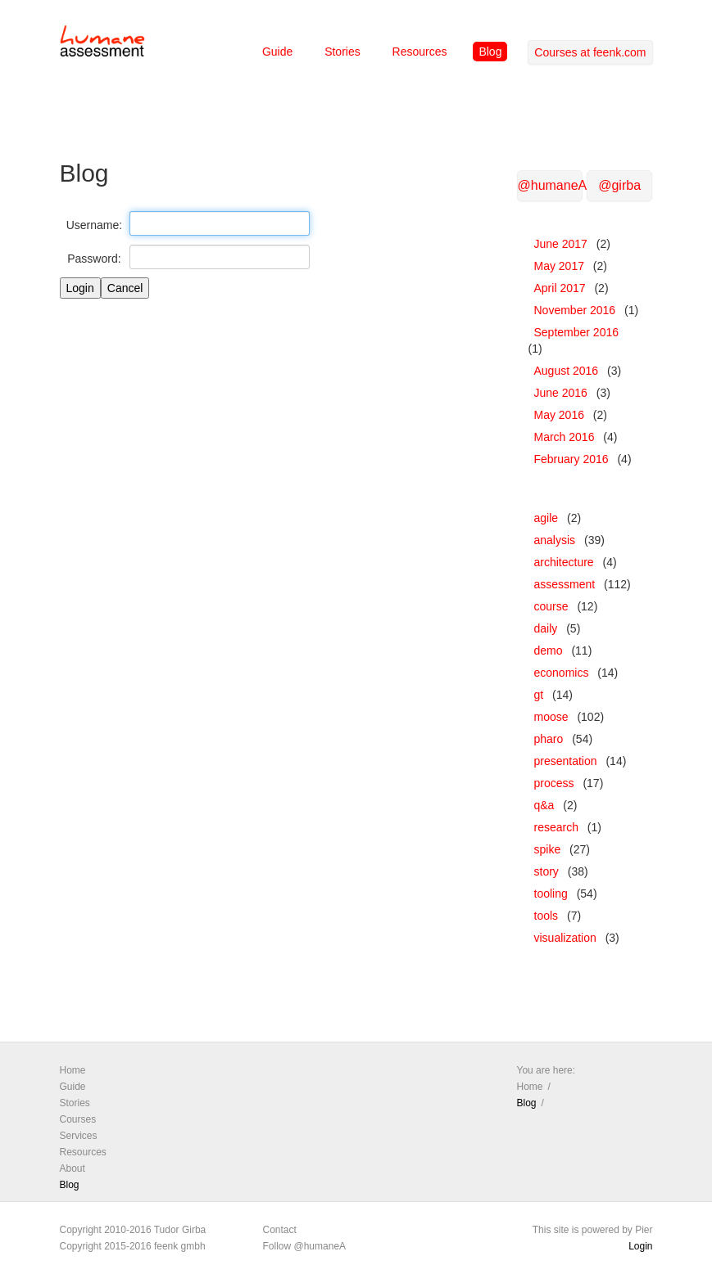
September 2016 (576, 332)
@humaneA (550, 185)
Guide (277, 51)
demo (548, 650)
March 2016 (564, 436)
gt (539, 694)
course (551, 606)
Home (73, 1070)
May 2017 (559, 265)
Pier (643, 1230)
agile (546, 517)
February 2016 (571, 459)
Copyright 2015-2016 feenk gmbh (133, 1246)
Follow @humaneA (305, 1246)
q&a (544, 805)
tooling (551, 893)
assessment (565, 584)
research (556, 827)
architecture (564, 562)
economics (561, 672)
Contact (280, 1230)
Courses (78, 1119)
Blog (489, 51)
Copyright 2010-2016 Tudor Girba (133, 1230)
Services (79, 1135)
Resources (419, 51)
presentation (565, 761)
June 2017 (560, 243)
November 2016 (575, 310)
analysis (555, 540)
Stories (342, 51)
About (72, 1168)
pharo (549, 738)
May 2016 (559, 414)
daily (546, 628)
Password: (93, 258)
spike (547, 849)
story (546, 871)
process (554, 783)
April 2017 (560, 288)
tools (546, 915)
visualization (565, 937)
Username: (94, 225)
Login (640, 1246)
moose (551, 716)
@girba (619, 185)
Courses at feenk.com (590, 52)
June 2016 (560, 392)
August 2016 (566, 370)
